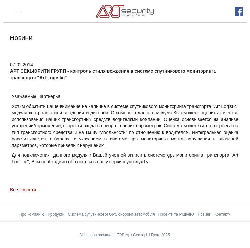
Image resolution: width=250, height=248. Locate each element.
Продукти (56, 214)
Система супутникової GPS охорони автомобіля (111, 214)
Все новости (23, 189)
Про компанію (31, 214)
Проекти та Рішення (176, 214)
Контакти (223, 214)
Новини (204, 214)
